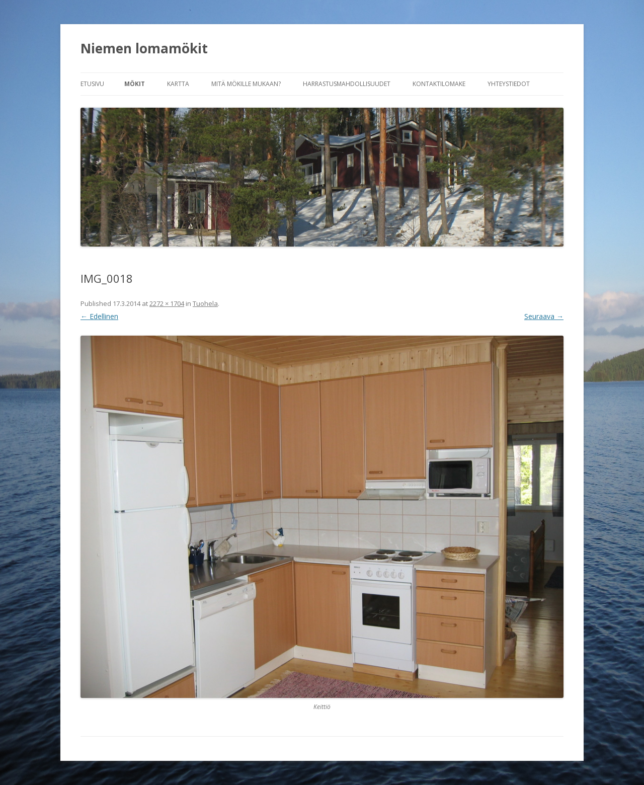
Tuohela (205, 303)
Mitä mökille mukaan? (246, 84)
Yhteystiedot (509, 84)
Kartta (178, 84)
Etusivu (92, 84)
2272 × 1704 (166, 303)
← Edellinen (99, 316)
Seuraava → (544, 316)
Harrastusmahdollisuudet (346, 84)
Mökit (134, 84)
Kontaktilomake (439, 84)
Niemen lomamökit (144, 48)
